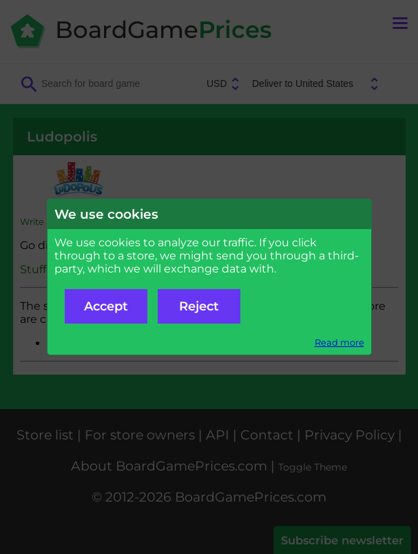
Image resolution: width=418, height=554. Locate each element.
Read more (339, 342)
